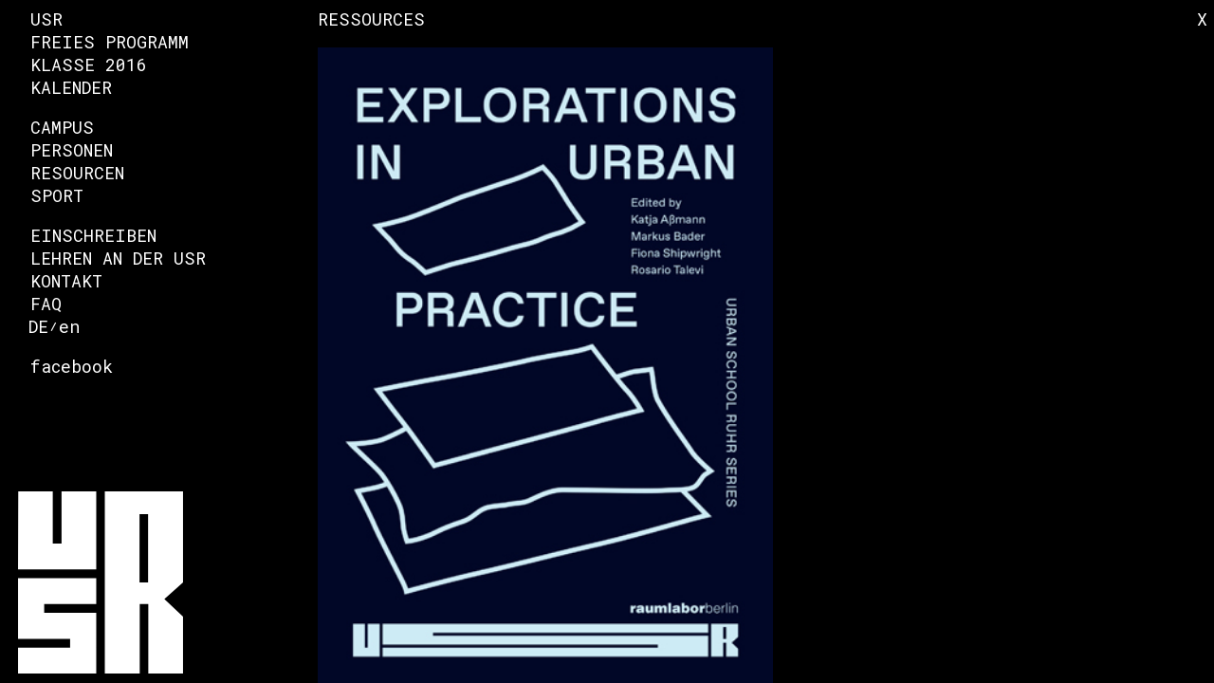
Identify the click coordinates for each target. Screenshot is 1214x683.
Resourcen (77, 172)
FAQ (46, 303)
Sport (56, 195)
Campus (62, 127)
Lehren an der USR (118, 258)
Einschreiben (93, 235)
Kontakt (66, 280)
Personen (71, 149)
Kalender (71, 87)
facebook (71, 366)
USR (46, 19)
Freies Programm (109, 41)
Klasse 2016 (88, 64)
